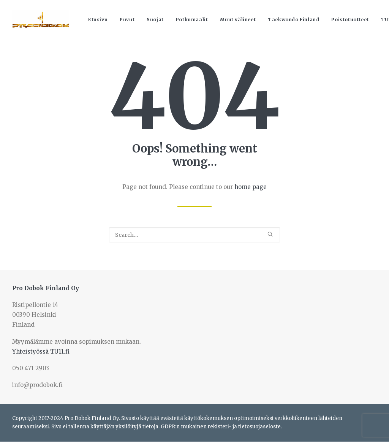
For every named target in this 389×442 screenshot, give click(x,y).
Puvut (127, 19)
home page (250, 186)
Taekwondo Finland (293, 19)
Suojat (155, 19)
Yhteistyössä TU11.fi (41, 351)
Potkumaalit (192, 19)
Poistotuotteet (349, 19)
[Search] (194, 234)
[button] (270, 234)
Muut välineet (238, 19)
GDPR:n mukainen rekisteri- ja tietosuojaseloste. (221, 426)
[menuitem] (98, 19)
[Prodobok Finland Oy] (40, 19)
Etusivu (98, 19)
